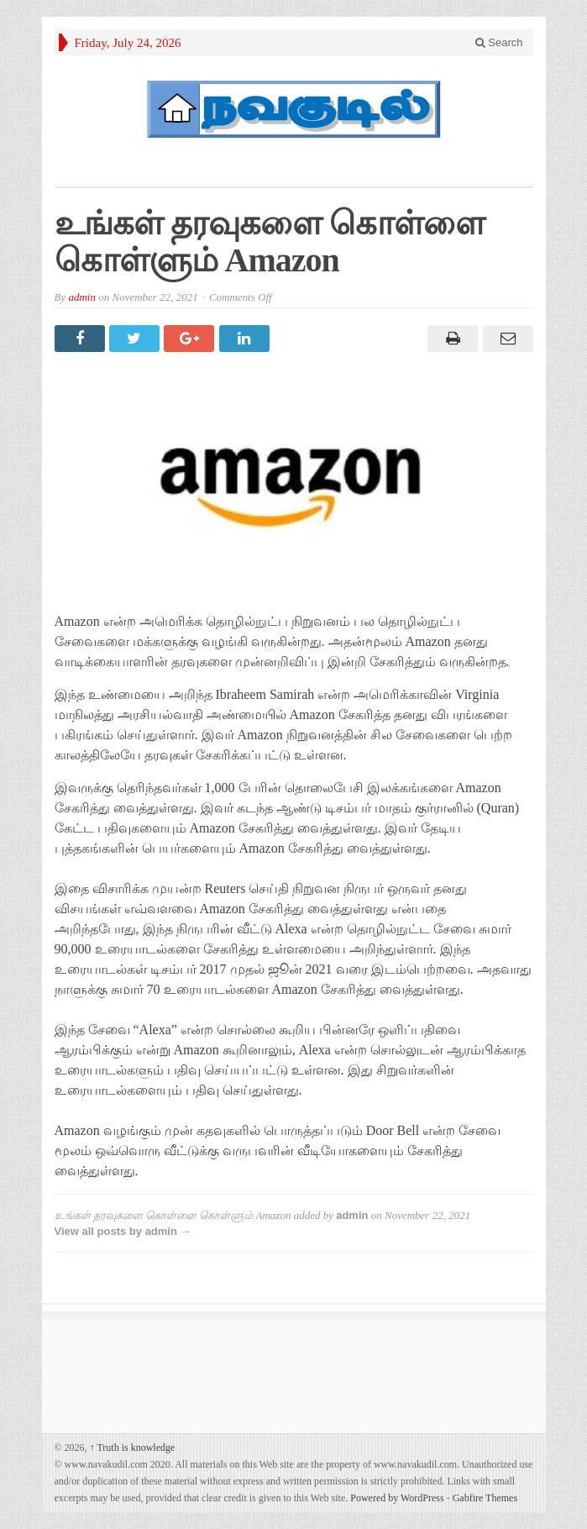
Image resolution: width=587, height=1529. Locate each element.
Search (499, 42)
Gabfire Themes (485, 1498)
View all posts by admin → (123, 1231)
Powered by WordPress (396, 1498)
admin (82, 297)
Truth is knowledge (133, 1447)
